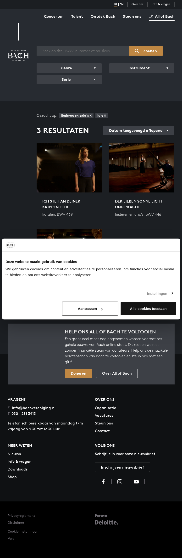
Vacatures (104, 415)
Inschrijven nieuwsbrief (122, 467)
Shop (12, 477)
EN (121, 4)
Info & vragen (161, 4)
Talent (77, 16)
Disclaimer (16, 522)
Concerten (54, 16)
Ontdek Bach (103, 16)
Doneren (78, 373)
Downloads (18, 469)
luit (101, 115)
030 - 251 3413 (22, 413)
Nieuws (14, 454)
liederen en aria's (76, 115)
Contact (102, 431)
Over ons (137, 4)
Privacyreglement (21, 515)
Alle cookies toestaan (148, 309)
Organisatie (105, 408)
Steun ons (132, 16)
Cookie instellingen (23, 531)
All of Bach (162, 16)
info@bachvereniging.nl (31, 408)
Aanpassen (90, 309)
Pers (11, 538)
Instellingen (157, 293)
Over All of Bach (117, 373)
